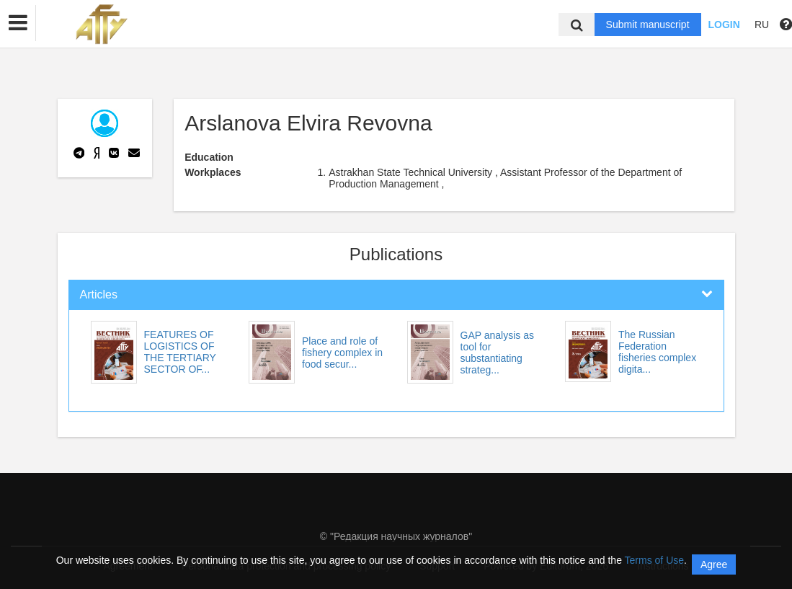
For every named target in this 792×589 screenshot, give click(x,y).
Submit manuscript (648, 24)
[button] (18, 23)
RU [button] (762, 24)
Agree (713, 564)
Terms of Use (654, 560)
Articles (98, 294)
